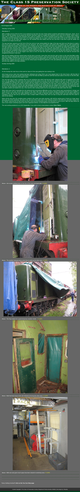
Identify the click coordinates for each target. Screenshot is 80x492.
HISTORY (28, 20)
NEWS (6, 20)
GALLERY (46, 20)
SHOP (33, 20)
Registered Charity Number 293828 (47, 489)
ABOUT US (12, 20)
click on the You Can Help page (25, 483)
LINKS (51, 20)
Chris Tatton (57, 105)
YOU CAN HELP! (20, 20)
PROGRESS (39, 20)
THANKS (56, 20)
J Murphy (65, 489)
